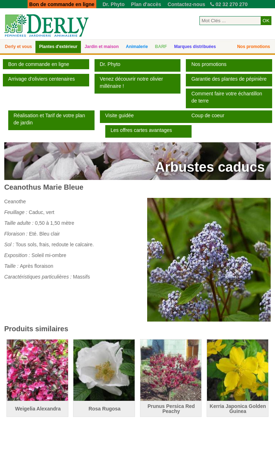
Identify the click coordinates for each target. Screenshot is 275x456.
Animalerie (137, 46)
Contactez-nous (186, 4)
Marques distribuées (195, 46)
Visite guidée (119, 115)
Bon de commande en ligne (38, 64)
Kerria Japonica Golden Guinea (238, 409)
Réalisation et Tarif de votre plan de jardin (49, 119)
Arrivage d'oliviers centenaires (41, 79)
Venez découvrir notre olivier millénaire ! (131, 82)
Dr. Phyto (113, 4)
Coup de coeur (207, 115)
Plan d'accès (146, 4)
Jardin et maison (102, 46)
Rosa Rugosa (104, 408)
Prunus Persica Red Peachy (171, 409)
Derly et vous (18, 46)
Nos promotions (253, 46)
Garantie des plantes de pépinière (228, 79)
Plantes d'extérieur (58, 46)
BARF (161, 46)
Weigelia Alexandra (38, 408)
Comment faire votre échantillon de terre (226, 97)
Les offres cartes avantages (141, 130)
